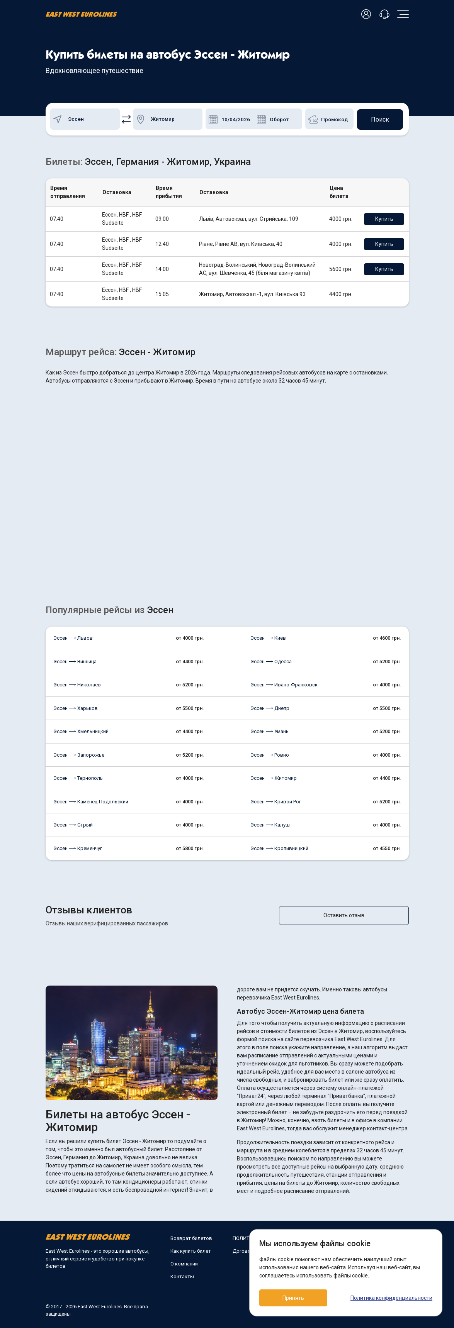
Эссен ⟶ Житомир (273, 778)
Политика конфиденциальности (391, 1298)
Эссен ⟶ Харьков (75, 708)
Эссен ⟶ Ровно (269, 754)
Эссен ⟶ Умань (269, 731)
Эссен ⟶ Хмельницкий (81, 731)
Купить (385, 218)
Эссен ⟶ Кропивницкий (279, 848)
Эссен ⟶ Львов (73, 637)
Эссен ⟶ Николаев (77, 684)
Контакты (182, 1276)
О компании (184, 1263)
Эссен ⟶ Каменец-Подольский (90, 801)
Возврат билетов (191, 1238)
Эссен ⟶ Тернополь (78, 778)
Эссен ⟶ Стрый (73, 824)
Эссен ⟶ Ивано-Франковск (284, 684)
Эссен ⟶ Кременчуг (77, 848)
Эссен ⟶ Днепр (269, 708)
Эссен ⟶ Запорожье (78, 754)
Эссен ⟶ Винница (75, 661)
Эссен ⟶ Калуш (270, 824)
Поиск (380, 118)
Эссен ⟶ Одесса (271, 661)
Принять (294, 1298)
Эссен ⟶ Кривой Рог (275, 801)
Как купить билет (190, 1250)
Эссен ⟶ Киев (268, 637)
